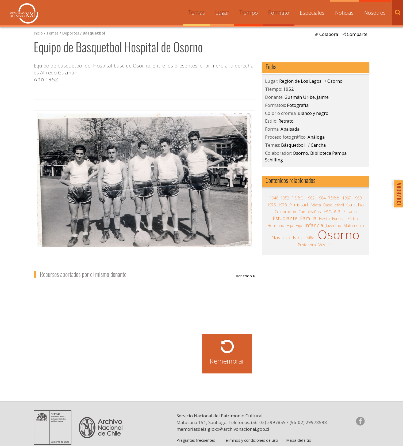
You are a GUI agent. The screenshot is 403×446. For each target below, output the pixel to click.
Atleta (315, 204)
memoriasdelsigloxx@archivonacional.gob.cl (222, 429)
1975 (271, 204)
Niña (298, 237)
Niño (310, 237)
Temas (197, 12)
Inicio (38, 33)
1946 (274, 198)
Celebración (285, 211)
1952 (288, 89)
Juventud (333, 225)
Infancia (314, 225)
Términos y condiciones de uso (250, 440)
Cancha (318, 145)
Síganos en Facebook (360, 421)
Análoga (316, 137)
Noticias (344, 12)
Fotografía (298, 105)
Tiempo (249, 12)
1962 (310, 198)
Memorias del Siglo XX (24, 13)
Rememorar (227, 360)
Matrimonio (354, 225)
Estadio (350, 211)
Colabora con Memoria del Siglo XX (397, 193)
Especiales (312, 12)
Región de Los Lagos (300, 81)
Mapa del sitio (298, 440)
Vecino (325, 244)
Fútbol (353, 218)
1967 (346, 198)
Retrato (286, 121)
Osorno (335, 81)
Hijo (298, 225)
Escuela (332, 211)
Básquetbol (94, 33)
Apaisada (290, 129)
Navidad (280, 237)
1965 (334, 197)
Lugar (222, 12)
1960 (298, 197)
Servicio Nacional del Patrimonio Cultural (219, 416)
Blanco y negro (313, 113)
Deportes (70, 33)
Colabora (328, 34)
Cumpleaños (309, 211)
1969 (357, 198)
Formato (278, 12)
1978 (282, 204)
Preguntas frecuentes (195, 440)
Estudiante (285, 218)
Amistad (298, 204)
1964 (321, 198)
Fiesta (324, 218)
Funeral (338, 218)
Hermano (275, 225)
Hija (290, 225)
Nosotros (375, 12)
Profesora (307, 244)
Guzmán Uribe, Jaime (245, 276)
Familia (308, 218)
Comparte (357, 34)
